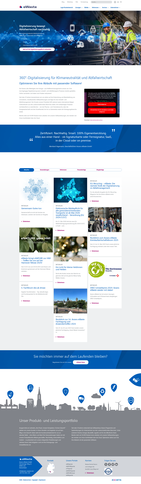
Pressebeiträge (81, 170)
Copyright (35, 480)
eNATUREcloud (70, 473)
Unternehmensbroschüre (96, 120)
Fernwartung (84, 2)
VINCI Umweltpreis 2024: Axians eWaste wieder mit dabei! (104, 288)
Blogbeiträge (100, 170)
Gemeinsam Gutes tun (31, 208)
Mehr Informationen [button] (102, 101)
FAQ (77, 2)
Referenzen (63, 170)
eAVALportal (69, 475)
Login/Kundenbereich (66, 7)
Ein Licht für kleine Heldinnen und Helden (69, 268)
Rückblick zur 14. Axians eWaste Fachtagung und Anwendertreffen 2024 (70, 321)
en (121, 2)
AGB (20, 480)
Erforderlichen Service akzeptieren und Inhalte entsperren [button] (102, 111)
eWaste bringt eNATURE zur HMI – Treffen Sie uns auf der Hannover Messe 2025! (36, 260)
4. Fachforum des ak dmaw (33, 287)
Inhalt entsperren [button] (102, 104)
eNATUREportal (70, 466)
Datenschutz (27, 480)
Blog (63, 2)
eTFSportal (69, 468)
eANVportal (69, 464)
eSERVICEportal (70, 471)
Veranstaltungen (44, 170)
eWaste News (80, 362)
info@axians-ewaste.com (26, 471)
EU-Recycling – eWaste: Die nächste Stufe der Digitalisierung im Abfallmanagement (105, 185)
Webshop (70, 2)
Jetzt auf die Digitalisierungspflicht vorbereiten (37, 49)
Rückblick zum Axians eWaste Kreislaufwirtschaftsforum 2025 (104, 238)
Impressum (42, 480)
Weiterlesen (26, 221)
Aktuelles (26, 170)
